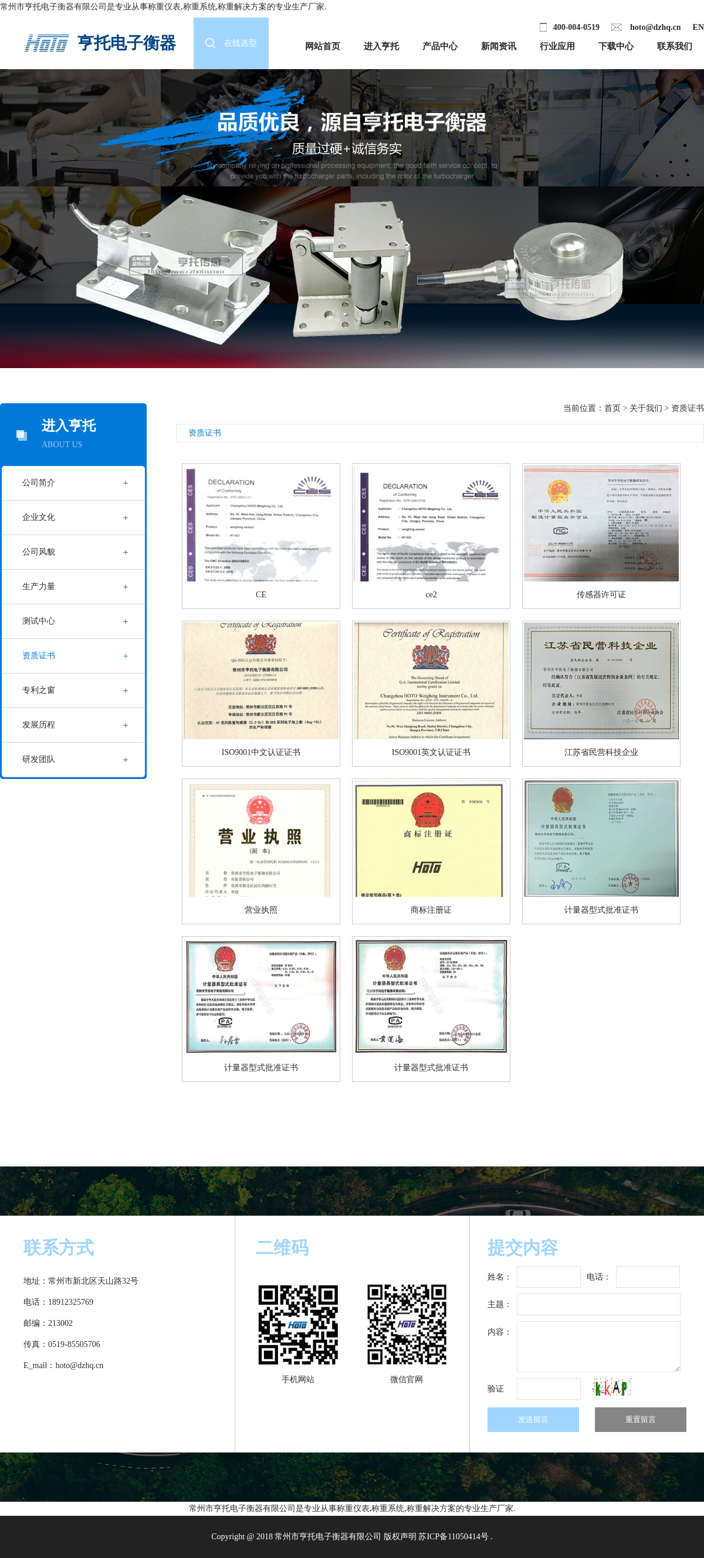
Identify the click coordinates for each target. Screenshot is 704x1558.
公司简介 (38, 482)
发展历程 (38, 724)
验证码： (496, 1392)
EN (698, 27)
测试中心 (38, 621)
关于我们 (645, 408)
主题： (500, 1304)
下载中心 (616, 46)
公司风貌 (38, 551)
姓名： (500, 1277)
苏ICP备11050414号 (453, 1536)
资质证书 (38, 655)
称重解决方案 (242, 6)
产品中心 (440, 46)
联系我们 (674, 46)
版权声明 (400, 1536)
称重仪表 (164, 6)
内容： (500, 1332)
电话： (599, 1277)
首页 (612, 408)
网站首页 (322, 46)
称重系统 (199, 6)
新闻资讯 (498, 46)
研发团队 (38, 759)
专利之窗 (38, 690)
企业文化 (38, 517)
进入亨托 (381, 46)
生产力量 (38, 586)
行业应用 (557, 46)
